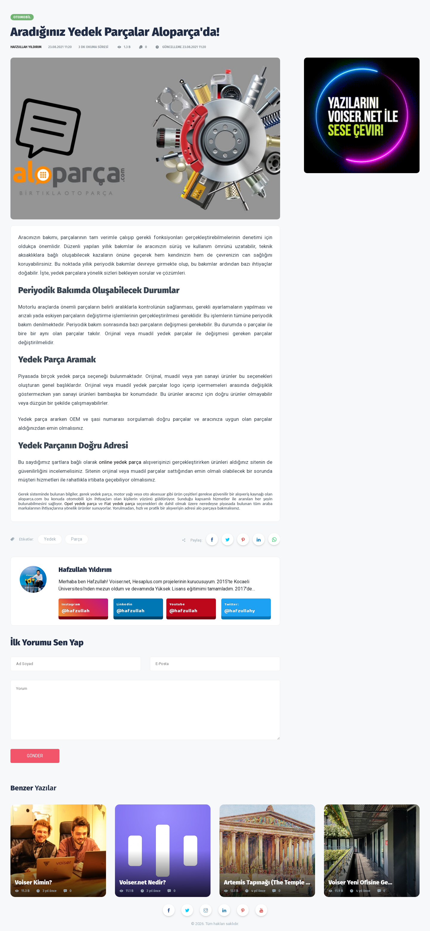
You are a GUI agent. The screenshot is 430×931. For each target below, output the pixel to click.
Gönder (35, 755)
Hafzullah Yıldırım (26, 47)
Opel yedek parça (80, 503)
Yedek (50, 539)
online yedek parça (120, 462)
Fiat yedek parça (120, 503)
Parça (76, 539)
